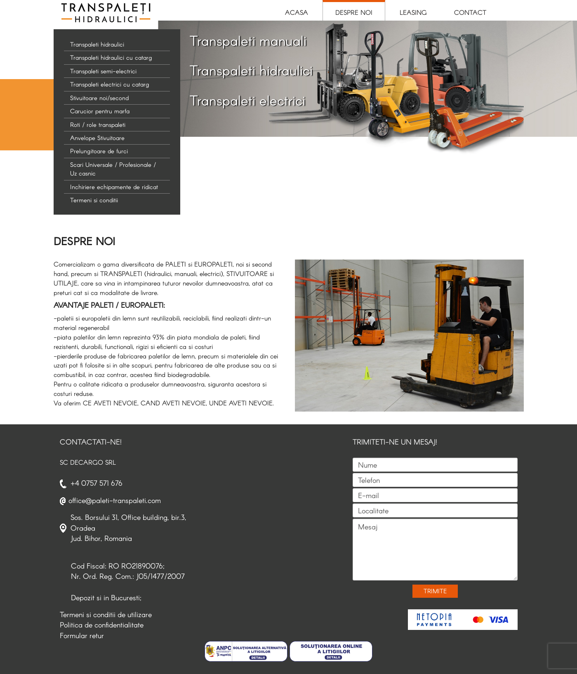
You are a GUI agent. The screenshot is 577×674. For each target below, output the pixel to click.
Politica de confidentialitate (102, 624)
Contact (470, 12)
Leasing (413, 12)
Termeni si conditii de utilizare (106, 614)
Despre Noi (353, 12)
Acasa (296, 12)
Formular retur (82, 635)
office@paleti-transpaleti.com (114, 500)
